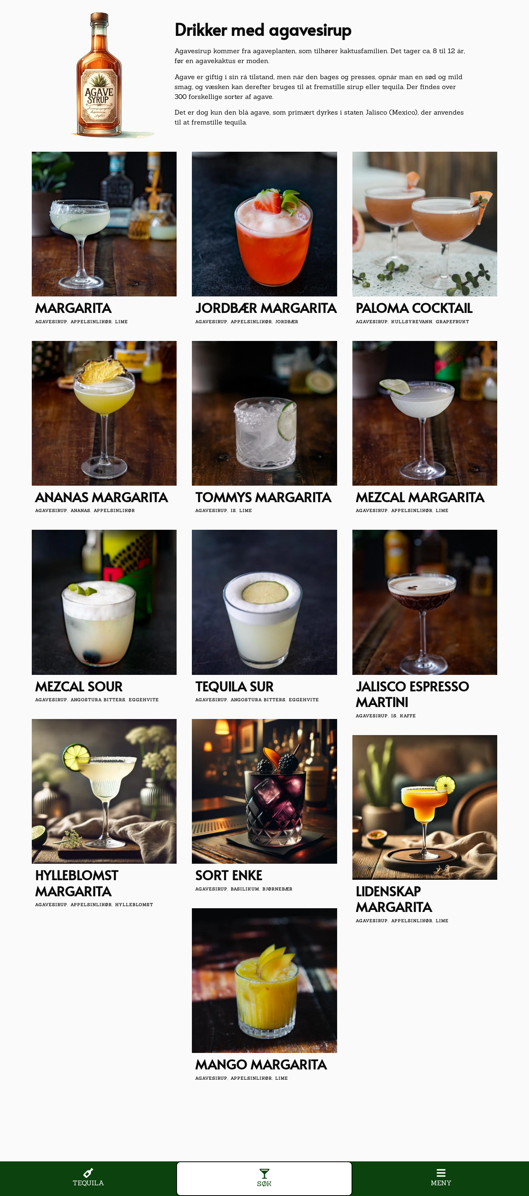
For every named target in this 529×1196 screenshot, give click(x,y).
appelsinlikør (91, 321)
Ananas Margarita (101, 497)
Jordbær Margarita (265, 307)
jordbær (286, 321)
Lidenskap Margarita (394, 899)
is (233, 510)
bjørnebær (277, 889)
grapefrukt (452, 321)
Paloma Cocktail (414, 307)
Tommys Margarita (263, 497)
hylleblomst (134, 904)
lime (121, 321)
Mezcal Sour (79, 686)
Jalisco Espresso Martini (412, 694)
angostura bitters (98, 700)
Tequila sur (234, 686)
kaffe (408, 716)
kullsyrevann (411, 321)
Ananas (80, 510)
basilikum (245, 889)
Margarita (73, 307)
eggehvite (144, 700)
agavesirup (51, 321)
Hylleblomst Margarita (76, 883)
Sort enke (228, 875)
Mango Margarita (260, 1064)
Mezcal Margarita (420, 497)
